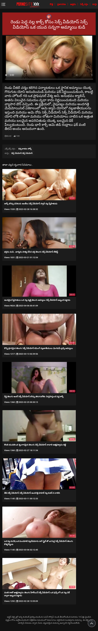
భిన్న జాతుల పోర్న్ (24, 149)
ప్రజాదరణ (61, 4)
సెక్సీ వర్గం (84, 4)
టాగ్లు (94, 4)
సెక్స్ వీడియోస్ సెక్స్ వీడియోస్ (22, 153)
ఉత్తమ (73, 4)
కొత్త (52, 4)
